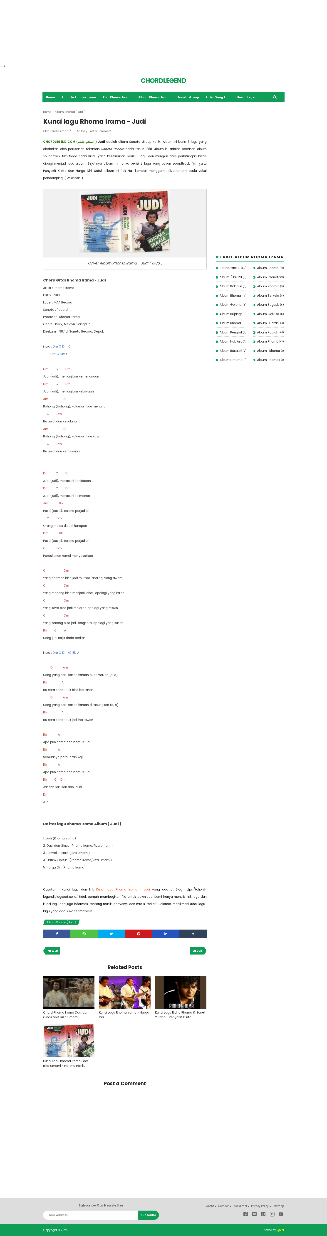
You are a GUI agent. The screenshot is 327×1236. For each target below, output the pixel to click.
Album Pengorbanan (231, 332)
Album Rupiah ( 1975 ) (268, 332)
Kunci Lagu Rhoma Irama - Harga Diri (120, 1015)
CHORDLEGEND (163, 80)
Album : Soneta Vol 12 (268, 277)
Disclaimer (237, 1206)
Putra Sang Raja (219, 97)
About (207, 1206)
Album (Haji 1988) (231, 277)
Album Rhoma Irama (155, 97)
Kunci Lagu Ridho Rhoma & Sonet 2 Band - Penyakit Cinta (179, 1015)
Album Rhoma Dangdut (268, 360)
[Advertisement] (136, 32)
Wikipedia (74, 178)
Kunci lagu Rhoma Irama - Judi (123, 889)
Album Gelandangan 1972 (231, 305)
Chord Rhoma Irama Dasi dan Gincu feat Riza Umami (66, 1015)
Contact (220, 1206)
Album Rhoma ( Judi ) (62, 922)
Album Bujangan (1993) (231, 314)
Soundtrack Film (230, 268)
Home (51, 97)
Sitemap (278, 1206)
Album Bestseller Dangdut (231, 351)
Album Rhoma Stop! (231, 296)
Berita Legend (249, 97)
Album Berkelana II (268, 296)
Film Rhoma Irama (118, 97)
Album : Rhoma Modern (231, 360)
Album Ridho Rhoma (231, 286)
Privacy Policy (258, 1206)
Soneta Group (189, 97)
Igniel (280, 1230)
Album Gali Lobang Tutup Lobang (268, 314)
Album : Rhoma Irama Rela (268, 351)
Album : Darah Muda (268, 323)
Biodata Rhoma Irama (79, 97)
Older (197, 951)
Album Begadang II (268, 305)
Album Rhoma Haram (268, 342)
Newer (53, 951)
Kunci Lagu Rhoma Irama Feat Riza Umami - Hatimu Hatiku (67, 1064)
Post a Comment (100, 131)
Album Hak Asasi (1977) (231, 342)
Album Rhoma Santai (268, 286)
